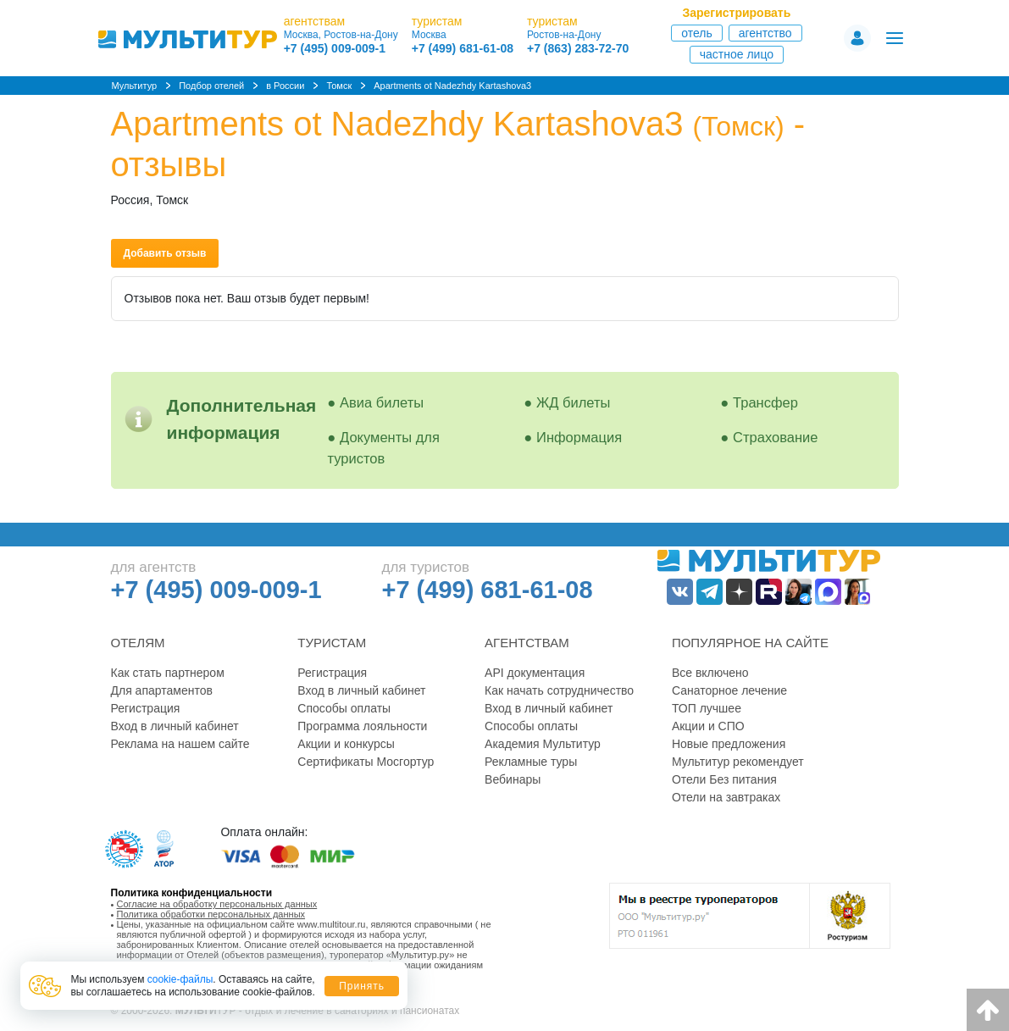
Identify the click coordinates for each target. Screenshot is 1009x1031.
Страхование (775, 437)
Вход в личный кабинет (175, 726)
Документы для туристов (384, 448)
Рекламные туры (531, 761)
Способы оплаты (344, 708)
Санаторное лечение (729, 690)
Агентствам (527, 642)
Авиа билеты (382, 402)
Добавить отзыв (165, 253)
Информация (579, 437)
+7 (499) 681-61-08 (462, 48)
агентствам (314, 21)
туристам (437, 21)
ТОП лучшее (706, 708)
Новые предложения (728, 744)
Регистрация (145, 708)
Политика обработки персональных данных (211, 914)
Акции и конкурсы (346, 744)
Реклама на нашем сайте (180, 744)
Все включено (710, 672)
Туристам (331, 642)
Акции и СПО (708, 726)
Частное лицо (736, 54)
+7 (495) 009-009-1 (334, 48)
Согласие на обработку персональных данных (217, 904)
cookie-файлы (180, 979)
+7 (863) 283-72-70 (578, 48)
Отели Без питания (724, 779)
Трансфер (765, 402)
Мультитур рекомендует (738, 761)
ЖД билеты (573, 402)
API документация (535, 672)
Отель (696, 33)
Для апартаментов (162, 690)
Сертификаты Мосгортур (365, 761)
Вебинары (513, 779)
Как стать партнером (168, 672)
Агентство (765, 33)
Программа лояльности (362, 726)
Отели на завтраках (726, 797)
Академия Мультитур (543, 744)
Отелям (138, 642)
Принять (362, 986)
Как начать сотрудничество (559, 690)
